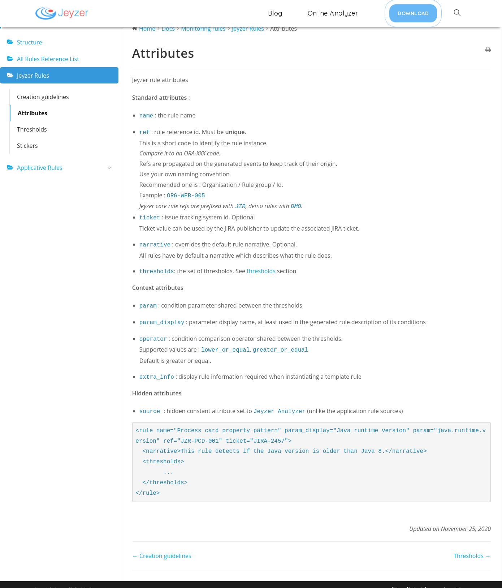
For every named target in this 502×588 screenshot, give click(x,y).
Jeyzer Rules (33, 76)
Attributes (32, 113)
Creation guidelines (43, 97)
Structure (29, 42)
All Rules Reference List (48, 59)
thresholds (261, 267)
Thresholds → (472, 546)
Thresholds (32, 129)
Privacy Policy (405, 579)
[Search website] (457, 13)
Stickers (27, 146)
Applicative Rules (66, 168)
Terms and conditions (446, 579)
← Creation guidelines (161, 546)
